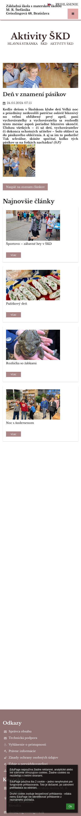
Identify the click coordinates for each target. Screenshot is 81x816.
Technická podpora (23, 738)
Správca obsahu (20, 731)
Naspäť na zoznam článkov (25, 187)
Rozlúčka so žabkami (21, 363)
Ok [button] (70, 806)
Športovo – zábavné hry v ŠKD (29, 244)
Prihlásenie (67, 4)
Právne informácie (22, 751)
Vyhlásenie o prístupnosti (27, 744)
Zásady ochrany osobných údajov (33, 757)
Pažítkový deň (16, 303)
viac (13, 255)
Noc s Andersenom (20, 423)
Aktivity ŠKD (61, 44)
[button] (73, 14)
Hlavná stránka (23, 44)
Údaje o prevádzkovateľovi (28, 764)
